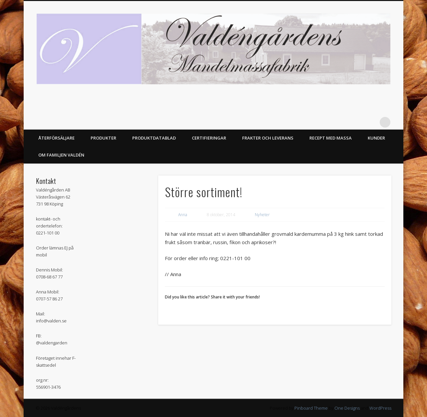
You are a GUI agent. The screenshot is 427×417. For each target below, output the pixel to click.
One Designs (347, 408)
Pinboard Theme (311, 408)
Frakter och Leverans (267, 138)
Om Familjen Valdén (61, 155)
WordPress (380, 408)
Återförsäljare (56, 138)
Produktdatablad (154, 138)
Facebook (371, 122)
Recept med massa (330, 138)
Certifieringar (209, 138)
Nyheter (262, 214)
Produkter (103, 138)
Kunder (376, 138)
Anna (182, 214)
